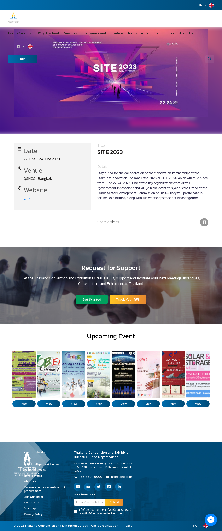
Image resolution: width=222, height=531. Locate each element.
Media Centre (131, 33)
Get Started (91, 299)
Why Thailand (46, 33)
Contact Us (33, 502)
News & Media (34, 476)
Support (31, 458)
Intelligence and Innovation (97, 33)
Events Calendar (20, 33)
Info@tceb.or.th (119, 477)
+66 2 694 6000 (88, 477)
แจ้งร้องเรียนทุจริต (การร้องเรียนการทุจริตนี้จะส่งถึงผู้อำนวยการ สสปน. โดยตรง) (102, 511)
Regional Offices (36, 470)
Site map (31, 508)
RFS (16, 59)
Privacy (127, 526)
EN (200, 5)
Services (66, 33)
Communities (155, 33)
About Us (175, 33)
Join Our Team (35, 497)
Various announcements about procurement (44, 489)
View (24, 404)
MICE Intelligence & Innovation (45, 464)
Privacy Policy (35, 514)
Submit (114, 502)
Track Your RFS (128, 299)
